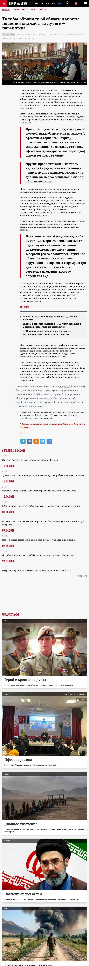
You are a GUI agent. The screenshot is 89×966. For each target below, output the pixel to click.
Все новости (81, 576)
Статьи (16, 9)
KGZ (36, 3)
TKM (48, 3)
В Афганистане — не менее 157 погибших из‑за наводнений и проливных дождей (41, 506)
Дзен (26, 427)
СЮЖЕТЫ (42, 9)
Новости (5, 9)
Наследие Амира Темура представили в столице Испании (30, 460)
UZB (53, 3)
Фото (33, 9)
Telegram (78, 424)
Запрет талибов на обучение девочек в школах (18, 38)
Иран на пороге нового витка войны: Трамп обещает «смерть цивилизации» (39, 539)
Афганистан (20, 35)
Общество (41, 35)
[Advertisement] (44, 596)
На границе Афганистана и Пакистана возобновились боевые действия (36, 570)
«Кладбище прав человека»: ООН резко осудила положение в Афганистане (38, 555)
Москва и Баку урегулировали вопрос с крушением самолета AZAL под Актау (39, 490)
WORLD (60, 3)
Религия (49, 35)
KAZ (30, 3)
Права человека (31, 35)
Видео (25, 9)
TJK (42, 3)
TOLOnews (74, 96)
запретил (64, 386)
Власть (56, 35)
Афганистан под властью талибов (72, 35)
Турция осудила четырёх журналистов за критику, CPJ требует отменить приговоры (43, 475)
